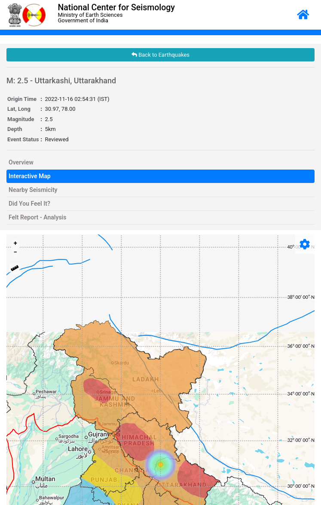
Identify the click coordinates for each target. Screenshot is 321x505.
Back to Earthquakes (160, 55)
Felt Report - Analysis (37, 217)
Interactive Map (30, 176)
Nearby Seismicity (33, 189)
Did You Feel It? (29, 203)
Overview (21, 162)
